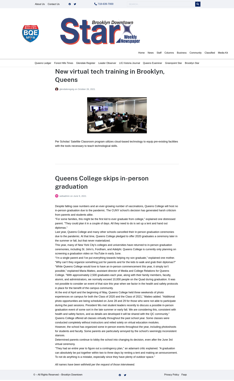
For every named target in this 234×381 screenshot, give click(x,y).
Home (141, 54)
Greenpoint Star (173, 64)
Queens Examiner (152, 64)
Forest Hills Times (63, 64)
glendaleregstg (67, 90)
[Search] (197, 4)
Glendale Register (85, 64)
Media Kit (223, 54)
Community (196, 54)
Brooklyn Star (192, 64)
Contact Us (54, 4)
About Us (40, 4)
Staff (159, 54)
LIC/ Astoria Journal (129, 64)
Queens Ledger (43, 64)
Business (182, 54)
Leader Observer (107, 64)
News (151, 54)
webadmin (64, 197)
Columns (169, 54)
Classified (210, 54)
